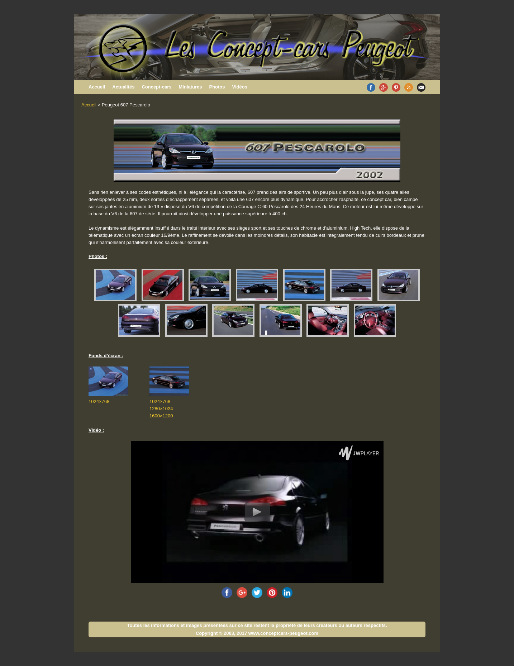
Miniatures (190, 87)
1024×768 (99, 401)
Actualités (123, 87)
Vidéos (239, 87)
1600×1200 (161, 415)
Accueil (97, 87)
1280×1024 (161, 408)
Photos (217, 87)
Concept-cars (156, 87)
